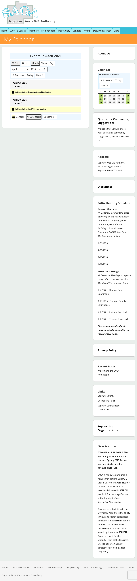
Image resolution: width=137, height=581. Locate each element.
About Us (104, 53)
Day (52, 63)
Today (30, 75)
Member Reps (48, 30)
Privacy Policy (107, 350)
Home (4, 30)
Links (116, 30)
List (25, 63)
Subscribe (50, 117)
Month (35, 63)
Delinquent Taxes (106, 400)
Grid (15, 63)
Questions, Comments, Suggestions (113, 121)
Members (34, 30)
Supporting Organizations (108, 428)
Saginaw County (106, 395)
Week (44, 63)
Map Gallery (64, 30)
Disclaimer (105, 186)
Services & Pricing (81, 30)
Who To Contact (18, 30)
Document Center (102, 30)
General (18, 117)
